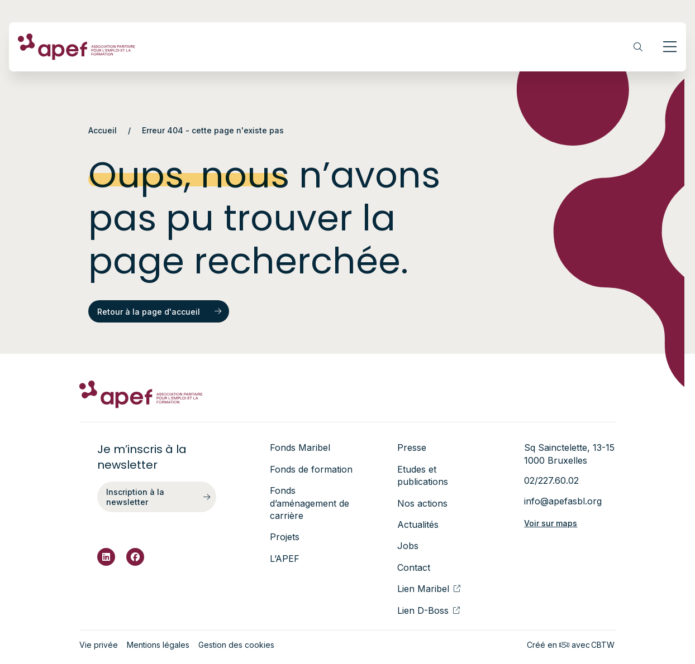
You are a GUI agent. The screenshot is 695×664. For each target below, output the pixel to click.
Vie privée (98, 644)
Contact (413, 567)
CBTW (603, 644)
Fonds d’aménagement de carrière (309, 503)
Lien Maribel (428, 588)
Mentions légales (158, 644)
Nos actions (422, 503)
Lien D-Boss (428, 610)
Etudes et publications (422, 475)
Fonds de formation (311, 469)
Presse (411, 447)
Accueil (102, 130)
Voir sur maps (550, 523)
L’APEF (284, 558)
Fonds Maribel (300, 447)
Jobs (407, 545)
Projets (284, 536)
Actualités (418, 524)
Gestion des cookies (236, 644)
